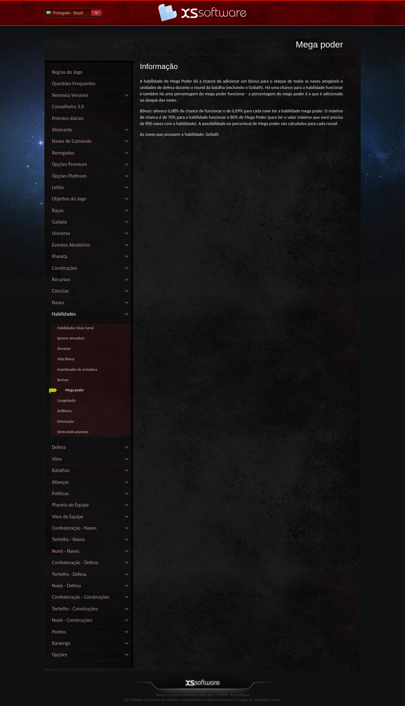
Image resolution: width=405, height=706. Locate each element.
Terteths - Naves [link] (68, 539)
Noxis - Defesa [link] (66, 586)
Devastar (64, 348)
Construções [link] (64, 268)
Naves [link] (58, 302)
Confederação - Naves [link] (74, 528)
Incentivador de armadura (77, 369)
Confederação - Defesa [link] (75, 562)
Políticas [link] (60, 493)
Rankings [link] (61, 643)
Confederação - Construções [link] (80, 597)
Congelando (66, 400)
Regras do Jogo (67, 72)
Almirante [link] (62, 130)
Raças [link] (58, 210)
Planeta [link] (59, 256)
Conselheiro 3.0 (68, 107)
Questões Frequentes (74, 83)
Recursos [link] (61, 279)
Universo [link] (61, 233)
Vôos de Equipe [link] (68, 517)
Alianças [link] (60, 482)
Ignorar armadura (70, 338)
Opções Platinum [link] (69, 176)
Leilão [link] (58, 187)
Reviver (63, 380)
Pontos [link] (59, 632)
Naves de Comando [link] (71, 141)
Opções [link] (59, 655)
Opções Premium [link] (69, 164)
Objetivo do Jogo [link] (69, 199)
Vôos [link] (57, 459)
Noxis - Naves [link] (65, 551)
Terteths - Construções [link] (75, 609)
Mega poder (74, 390)
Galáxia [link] (59, 222)
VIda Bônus (66, 359)
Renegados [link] (63, 153)
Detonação (65, 421)
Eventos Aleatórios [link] (71, 245)
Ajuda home (202, 12)
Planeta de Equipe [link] (70, 505)
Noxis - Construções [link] (72, 620)
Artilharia (64, 411)
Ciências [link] (60, 291)
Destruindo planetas (72, 432)
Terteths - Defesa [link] (69, 574)
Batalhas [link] (60, 470)
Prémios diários (68, 118)
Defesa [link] (59, 447)
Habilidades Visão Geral (75, 328)
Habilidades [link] (64, 314)
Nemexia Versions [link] (70, 95)
